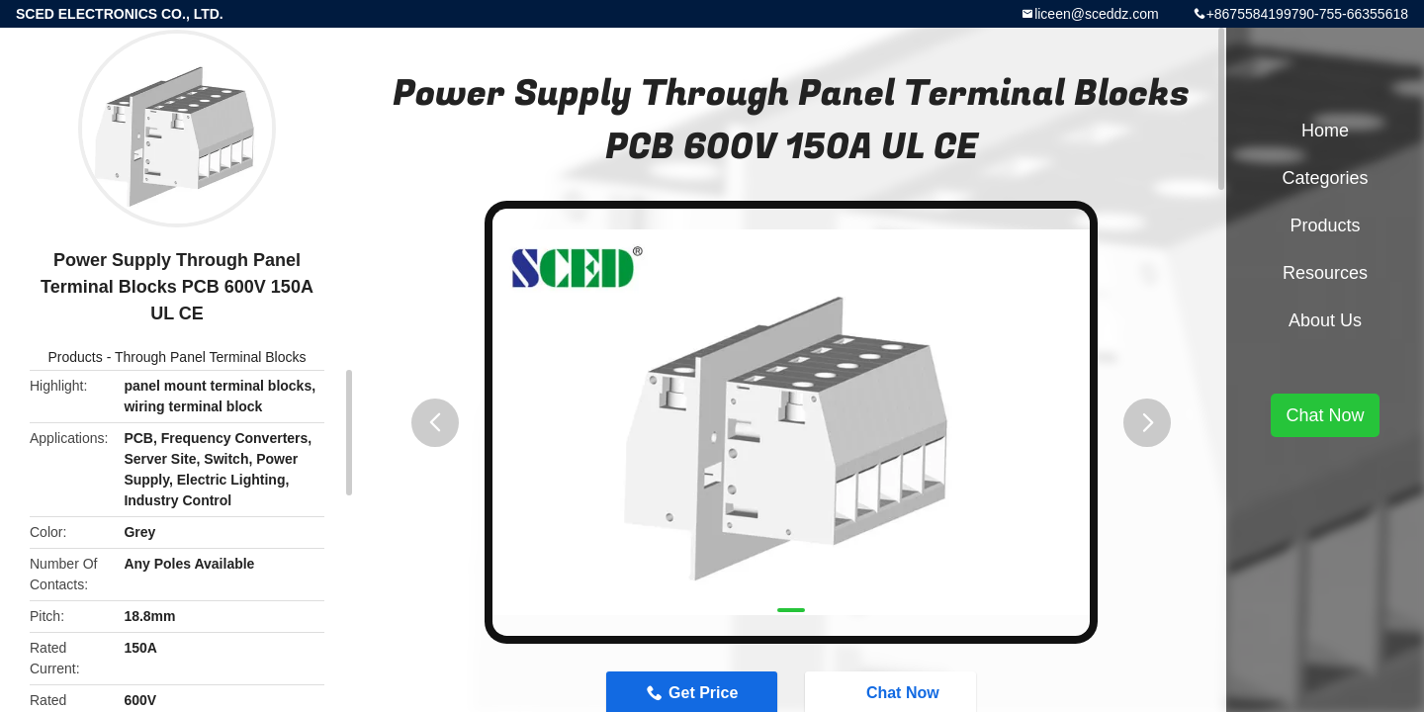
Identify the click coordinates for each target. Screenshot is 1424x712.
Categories (1325, 178)
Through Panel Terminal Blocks (211, 357)
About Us (1325, 320)
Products (75, 357)
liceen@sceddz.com (1096, 14)
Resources (1325, 273)
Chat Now (1325, 415)
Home (1325, 130)
